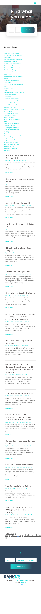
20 (29, 535)
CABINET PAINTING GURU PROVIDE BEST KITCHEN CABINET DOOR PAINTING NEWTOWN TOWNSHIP (19, 417)
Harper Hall (10, 253)
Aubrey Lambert (11, 467)
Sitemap (23, 582)
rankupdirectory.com (23, 580)
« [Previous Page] (9, 535)
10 (27, 535)
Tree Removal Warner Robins (18, 486)
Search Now (21, 566)
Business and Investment (20, 160)
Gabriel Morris (11, 374)
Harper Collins (11, 274)
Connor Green (11, 446)
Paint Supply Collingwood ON (18, 272)
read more (9, 173)
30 (32, 535)
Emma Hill (10, 295)
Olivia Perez (10, 229)
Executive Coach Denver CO (17, 203)
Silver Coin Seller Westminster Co (20, 465)
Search (28, 30)
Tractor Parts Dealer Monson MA (19, 393)
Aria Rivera (10, 396)
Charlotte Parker (11, 515)
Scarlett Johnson (12, 184)
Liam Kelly (10, 345)
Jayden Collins (11, 205)
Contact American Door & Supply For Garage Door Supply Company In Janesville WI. (20, 317)
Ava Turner (10, 322)
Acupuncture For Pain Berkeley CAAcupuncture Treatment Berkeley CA (18, 510)
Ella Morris (10, 488)
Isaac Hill (9, 160)
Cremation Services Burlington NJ (20, 293)
